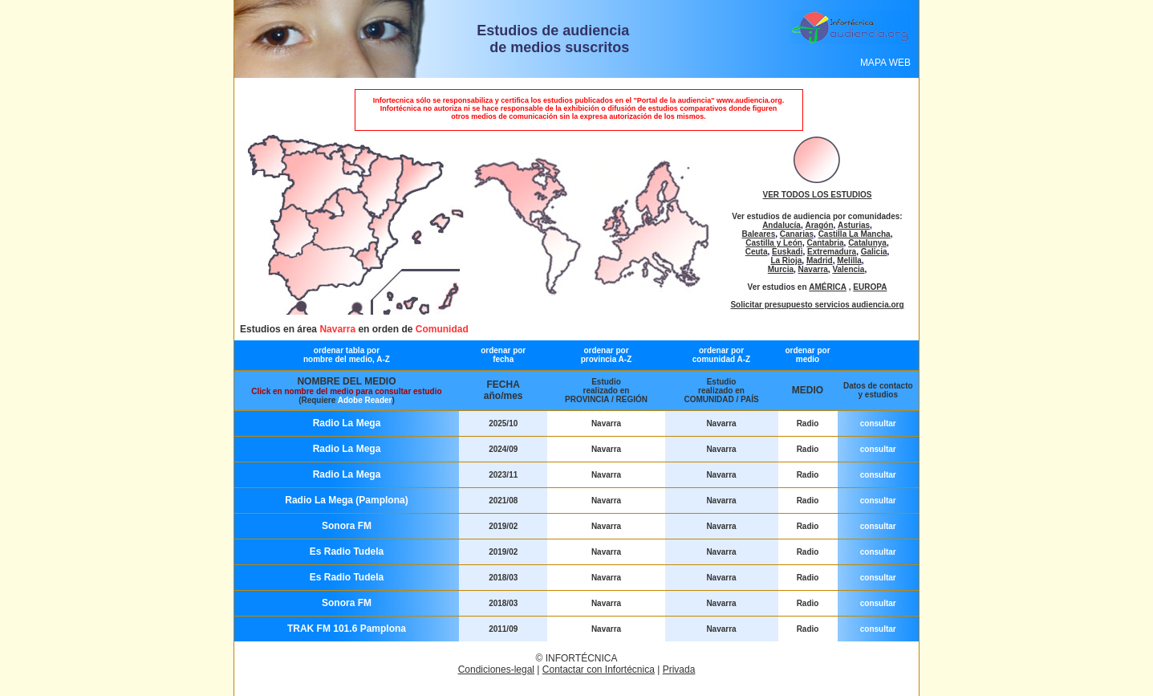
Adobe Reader (365, 400)
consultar (878, 423)
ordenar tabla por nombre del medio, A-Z (346, 355)
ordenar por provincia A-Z (606, 355)
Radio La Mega (347, 423)
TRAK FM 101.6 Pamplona (346, 628)
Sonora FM (346, 525)
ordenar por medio (807, 355)
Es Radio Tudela (347, 551)
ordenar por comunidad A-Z (721, 355)
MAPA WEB (885, 62)
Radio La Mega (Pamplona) (346, 500)
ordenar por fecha (503, 355)
